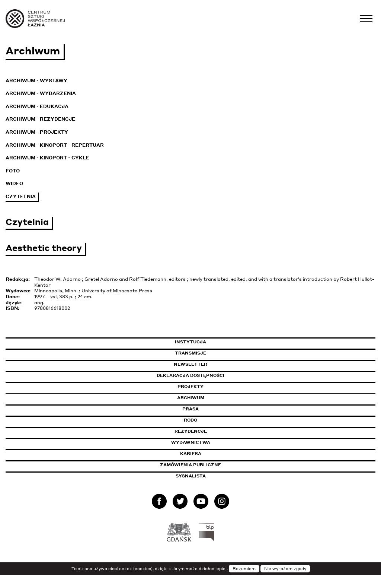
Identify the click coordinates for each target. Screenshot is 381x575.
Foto (13, 171)
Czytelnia (21, 196)
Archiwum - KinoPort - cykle (47, 158)
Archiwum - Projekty (37, 132)
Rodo (190, 420)
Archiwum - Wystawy (36, 80)
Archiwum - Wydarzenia (41, 93)
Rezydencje (191, 431)
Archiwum (190, 397)
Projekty (190, 386)
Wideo (14, 183)
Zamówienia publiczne (207, 464)
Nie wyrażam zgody (285, 568)
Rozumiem (244, 568)
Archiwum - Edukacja (37, 106)
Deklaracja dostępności (190, 375)
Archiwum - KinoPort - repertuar (55, 145)
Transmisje (222, 353)
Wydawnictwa (190, 442)
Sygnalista (191, 476)
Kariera (190, 453)
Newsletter (190, 364)
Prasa (190, 409)
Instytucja (190, 341)
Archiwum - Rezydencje (40, 119)
